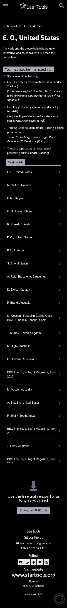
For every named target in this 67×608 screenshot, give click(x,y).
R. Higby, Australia (18, 346)
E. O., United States (31, 38)
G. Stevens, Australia (20, 359)
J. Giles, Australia (18, 446)
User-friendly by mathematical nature (30, 82)
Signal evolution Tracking (22, 76)
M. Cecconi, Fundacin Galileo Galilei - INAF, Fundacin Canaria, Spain (31, 318)
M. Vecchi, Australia (19, 389)
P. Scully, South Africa (21, 415)
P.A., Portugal (15, 250)
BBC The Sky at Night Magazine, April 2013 (31, 374)
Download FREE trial (33, 510)
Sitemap (33, 581)
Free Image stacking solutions (25, 107)
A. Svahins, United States (23, 402)
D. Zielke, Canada (18, 289)
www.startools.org (33, 574)
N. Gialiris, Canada (19, 185)
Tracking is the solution (21, 127)
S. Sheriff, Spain (17, 263)
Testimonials (10, 26)
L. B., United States (19, 172)
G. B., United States (19, 211)
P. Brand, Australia (18, 302)
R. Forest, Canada (19, 224)
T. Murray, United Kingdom (24, 333)
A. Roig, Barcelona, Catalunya (26, 276)
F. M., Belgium (16, 198)
